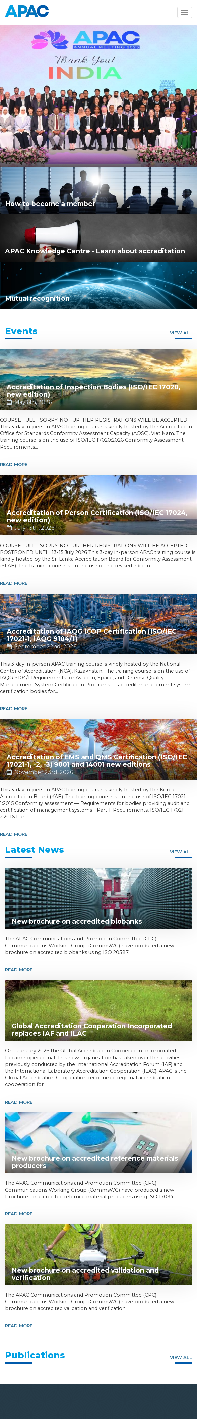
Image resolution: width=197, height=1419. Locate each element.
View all (181, 332)
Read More (13, 464)
